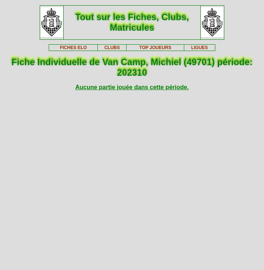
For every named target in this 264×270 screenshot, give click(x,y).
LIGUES (199, 47)
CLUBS (112, 47)
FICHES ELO (73, 47)
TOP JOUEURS (155, 47)
